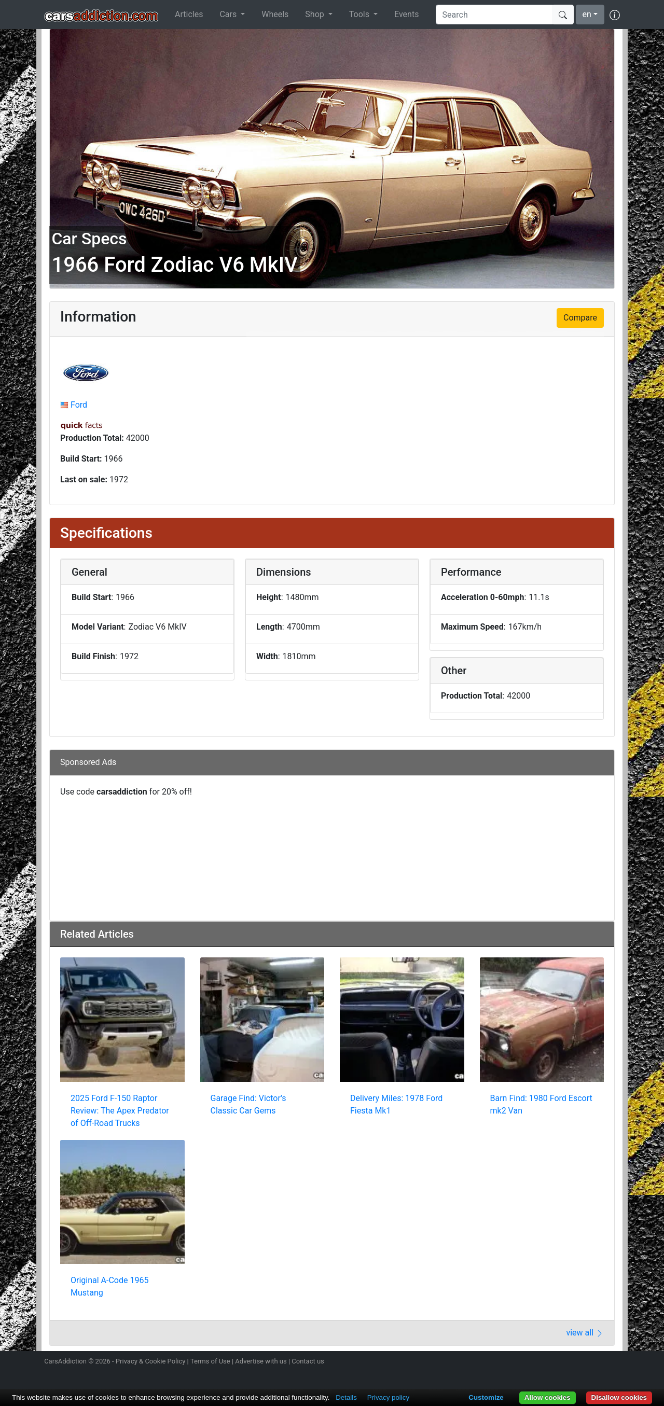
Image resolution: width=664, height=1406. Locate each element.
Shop (315, 14)
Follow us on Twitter (558, 1362)
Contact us (308, 1361)
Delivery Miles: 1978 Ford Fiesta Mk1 (396, 1104)
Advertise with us (260, 1361)
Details (346, 1397)
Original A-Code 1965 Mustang (109, 1286)
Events (406, 14)
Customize (485, 1397)
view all (585, 1333)
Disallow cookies (619, 1397)
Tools (360, 14)
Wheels (274, 14)
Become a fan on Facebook (577, 1362)
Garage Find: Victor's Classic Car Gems (248, 1104)
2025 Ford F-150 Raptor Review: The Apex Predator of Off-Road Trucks (120, 1110)
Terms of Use (210, 1361)
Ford (79, 405)
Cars (229, 14)
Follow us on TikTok (595, 1362)
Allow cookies (547, 1397)
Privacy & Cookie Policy (151, 1361)
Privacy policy (388, 1397)
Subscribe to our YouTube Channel (613, 1362)
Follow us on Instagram (540, 1362)
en (587, 14)
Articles (189, 14)
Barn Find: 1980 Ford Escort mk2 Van (541, 1104)
